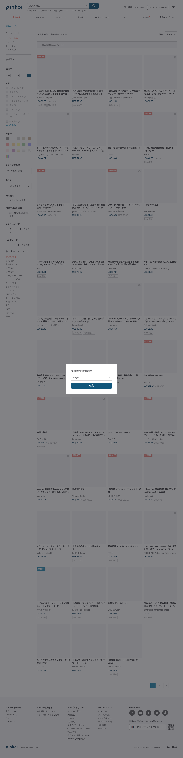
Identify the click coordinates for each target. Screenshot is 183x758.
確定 (91, 385)
